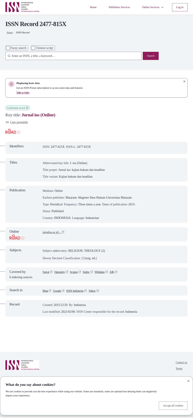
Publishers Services (115, 7)
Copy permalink (18, 122)
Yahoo (96, 291)
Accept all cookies (172, 405)
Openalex (61, 273)
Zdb (117, 273)
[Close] (188, 380)
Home (87, 7)
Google (58, 291)
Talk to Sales (23, 92)
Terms (178, 370)
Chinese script (44, 48)
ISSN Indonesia (77, 291)
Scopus (76, 273)
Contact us (180, 363)
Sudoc (89, 273)
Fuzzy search (18, 48)
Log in (179, 7)
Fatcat (46, 273)
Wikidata (103, 273)
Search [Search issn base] (150, 56)
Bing (46, 291)
